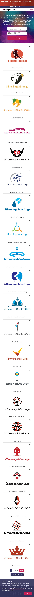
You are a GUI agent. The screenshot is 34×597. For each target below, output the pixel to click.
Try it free (16, 4)
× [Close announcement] (32, 3)
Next (21, 570)
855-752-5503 (11, 6)
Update (17, 38)
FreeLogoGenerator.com (14, 1)
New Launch (4, 1)
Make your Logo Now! (17, 574)
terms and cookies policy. (8, 590)
